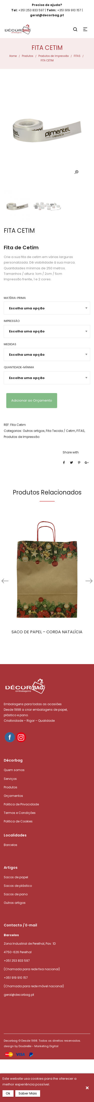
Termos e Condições (20, 813)
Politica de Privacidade (21, 804)
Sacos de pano (16, 894)
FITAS (77, 56)
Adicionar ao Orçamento (31, 400)
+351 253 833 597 (17, 960)
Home (13, 56)
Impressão (12, 321)
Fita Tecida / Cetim (60, 431)
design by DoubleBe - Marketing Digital (31, 1046)
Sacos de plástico (18, 886)
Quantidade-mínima (19, 367)
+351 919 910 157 (16, 977)
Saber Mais (28, 1093)
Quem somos (14, 770)
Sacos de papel (16, 877)
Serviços (10, 779)
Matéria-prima (15, 298)
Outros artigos (34, 431)
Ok (8, 1093)
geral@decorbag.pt (19, 995)
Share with (71, 452)
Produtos (27, 56)
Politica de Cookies (18, 821)
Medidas (10, 344)
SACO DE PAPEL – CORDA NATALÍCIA (47, 632)
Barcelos (10, 845)
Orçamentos (13, 796)
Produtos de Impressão (53, 56)
